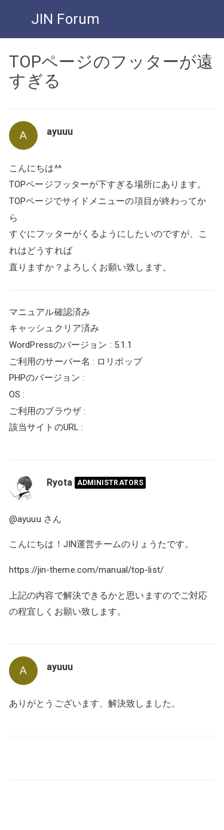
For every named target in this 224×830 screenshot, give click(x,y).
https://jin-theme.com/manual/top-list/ (86, 569)
